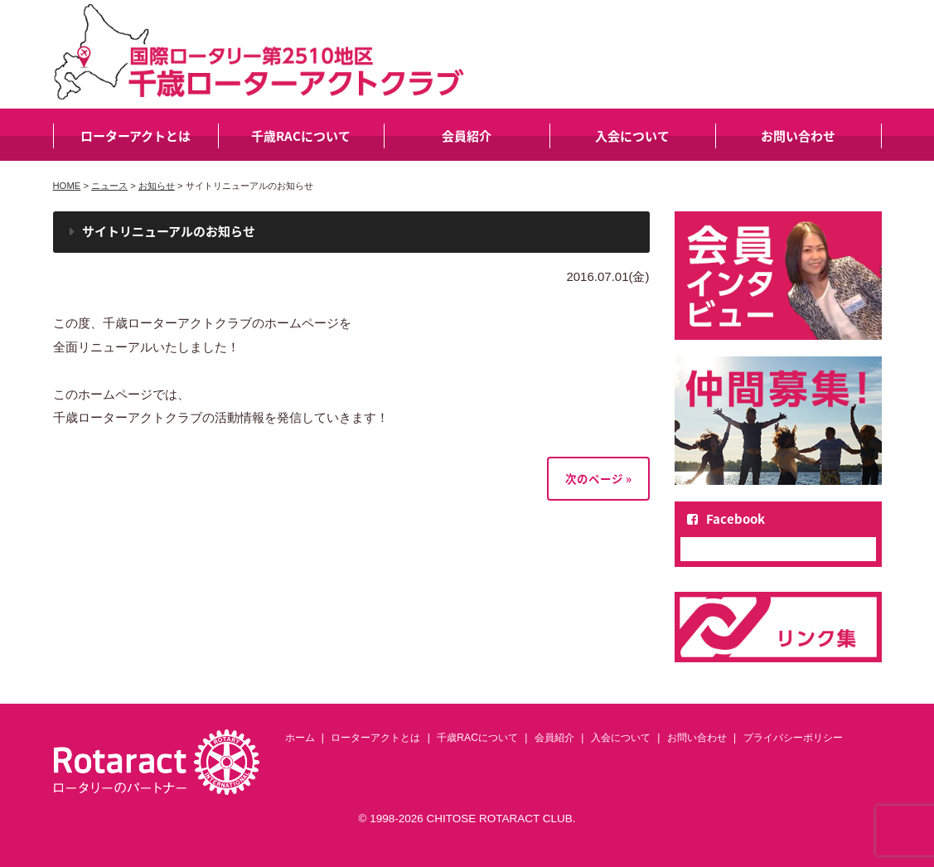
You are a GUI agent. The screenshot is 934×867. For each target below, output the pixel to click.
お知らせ (156, 186)
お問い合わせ (798, 136)
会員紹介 (466, 136)
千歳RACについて (301, 136)
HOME (67, 186)
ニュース (109, 186)
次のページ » (598, 478)
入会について (632, 136)
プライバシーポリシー (793, 737)
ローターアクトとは (135, 136)
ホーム (300, 737)
